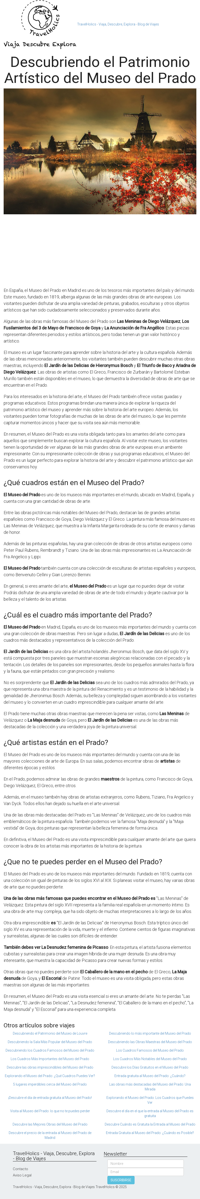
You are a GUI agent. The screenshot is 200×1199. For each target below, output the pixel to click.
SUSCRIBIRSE (121, 1180)
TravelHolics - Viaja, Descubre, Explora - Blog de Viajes (118, 24)
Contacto (20, 1169)
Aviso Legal (22, 1175)
